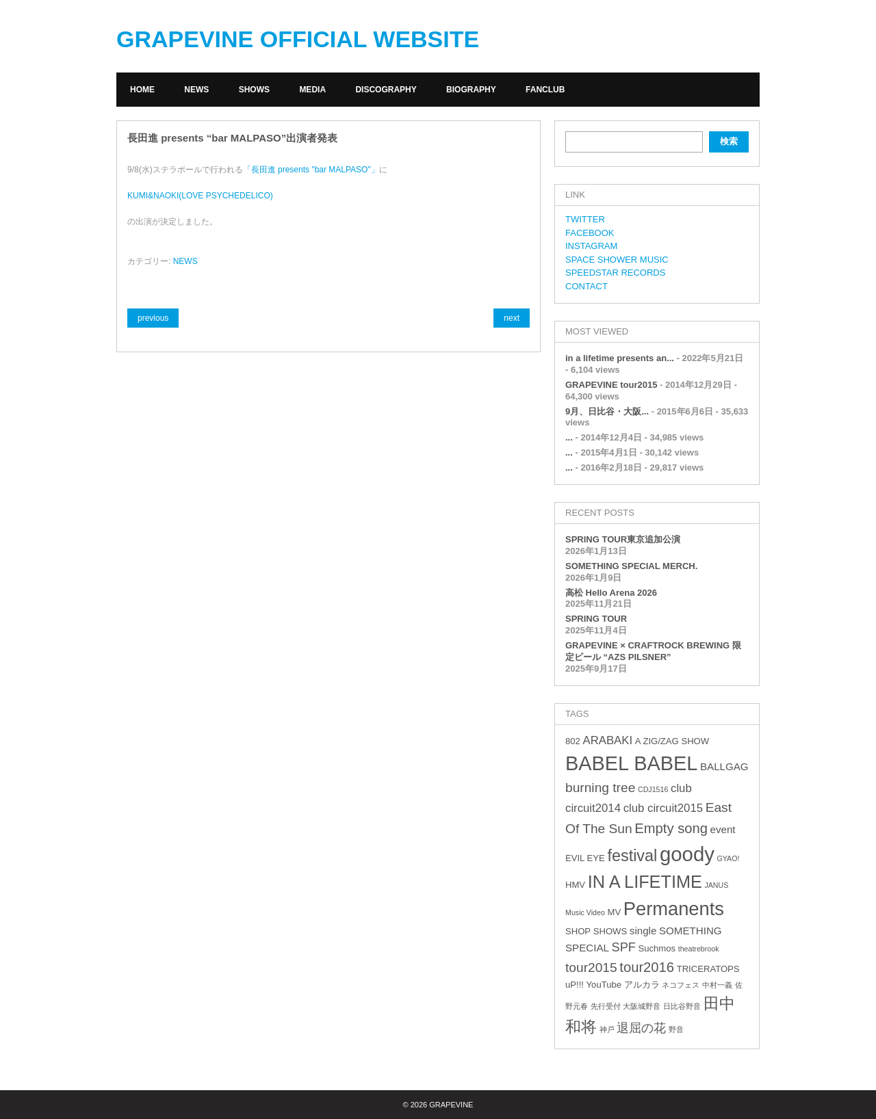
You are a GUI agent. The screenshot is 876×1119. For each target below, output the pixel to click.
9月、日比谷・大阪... (607, 411)
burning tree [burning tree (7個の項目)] (600, 787)
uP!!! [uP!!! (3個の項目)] (574, 984)
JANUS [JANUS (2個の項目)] (716, 885)
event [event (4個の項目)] (723, 829)
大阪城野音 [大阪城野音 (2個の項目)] (641, 1006)
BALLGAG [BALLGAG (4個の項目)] (724, 766)
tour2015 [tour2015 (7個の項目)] (591, 967)
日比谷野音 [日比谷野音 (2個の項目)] (682, 1006)
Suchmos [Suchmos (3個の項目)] (656, 948)
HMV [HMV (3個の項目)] (575, 885)
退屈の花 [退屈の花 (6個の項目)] (641, 1028)
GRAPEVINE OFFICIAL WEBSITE (297, 39)
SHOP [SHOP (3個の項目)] (578, 931)
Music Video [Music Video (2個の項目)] (585, 912)
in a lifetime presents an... (619, 358)
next (511, 318)
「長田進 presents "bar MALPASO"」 (311, 169)
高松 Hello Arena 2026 (611, 593)
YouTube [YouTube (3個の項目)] (604, 984)
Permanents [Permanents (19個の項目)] (673, 908)
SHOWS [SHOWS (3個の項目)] (610, 931)
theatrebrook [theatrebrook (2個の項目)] (698, 949)
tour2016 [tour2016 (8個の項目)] (646, 967)
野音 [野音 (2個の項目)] (676, 1029)
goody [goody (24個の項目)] (687, 854)
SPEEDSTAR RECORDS (615, 272)
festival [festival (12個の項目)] (632, 856)
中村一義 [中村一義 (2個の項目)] (717, 985)
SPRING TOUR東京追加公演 (622, 539)
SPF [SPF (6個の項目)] (624, 947)
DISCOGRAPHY (385, 89)
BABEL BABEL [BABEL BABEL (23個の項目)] (631, 763)
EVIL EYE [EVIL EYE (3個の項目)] (585, 858)
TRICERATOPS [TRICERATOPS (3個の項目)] (708, 969)
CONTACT (586, 286)
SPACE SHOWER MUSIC (617, 259)
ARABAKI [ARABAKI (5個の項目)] (607, 740)
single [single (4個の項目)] (643, 930)
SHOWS (254, 89)
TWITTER (585, 219)
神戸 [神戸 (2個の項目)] (607, 1029)
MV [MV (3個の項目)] (614, 912)
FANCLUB (545, 89)
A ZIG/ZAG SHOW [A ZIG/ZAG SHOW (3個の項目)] (672, 741)
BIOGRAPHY (471, 89)
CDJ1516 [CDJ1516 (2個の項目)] (653, 789)
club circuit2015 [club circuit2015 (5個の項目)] (663, 808)
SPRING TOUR (596, 619)
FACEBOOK (590, 233)
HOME (142, 89)
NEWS (196, 89)
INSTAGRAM (591, 246)
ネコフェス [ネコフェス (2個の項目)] (680, 985)
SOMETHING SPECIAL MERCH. (631, 566)
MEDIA (312, 89)
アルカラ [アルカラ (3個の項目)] (642, 984)
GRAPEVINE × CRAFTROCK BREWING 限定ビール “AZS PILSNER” (653, 651)
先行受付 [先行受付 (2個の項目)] (606, 1006)
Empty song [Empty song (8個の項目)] (671, 828)
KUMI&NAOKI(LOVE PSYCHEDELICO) (200, 195)
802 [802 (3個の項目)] (572, 741)
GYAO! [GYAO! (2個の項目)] (728, 858)
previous (153, 318)
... (569, 437)
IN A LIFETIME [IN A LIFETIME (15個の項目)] (645, 881)
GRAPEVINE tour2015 (611, 385)
